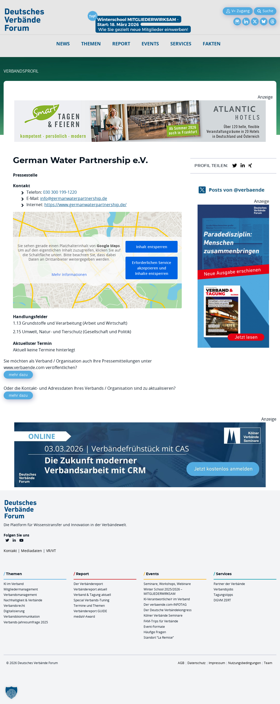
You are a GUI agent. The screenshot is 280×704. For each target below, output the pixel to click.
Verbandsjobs (223, 589)
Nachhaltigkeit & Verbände (23, 600)
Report (121, 43)
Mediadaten (31, 550)
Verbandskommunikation (22, 616)
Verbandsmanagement (20, 595)
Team (268, 663)
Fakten (212, 43)
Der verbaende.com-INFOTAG (165, 604)
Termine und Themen (89, 605)
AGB (181, 663)
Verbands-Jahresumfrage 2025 (26, 622)
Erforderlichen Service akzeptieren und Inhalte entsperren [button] (151, 268)
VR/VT (51, 550)
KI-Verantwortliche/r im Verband (167, 599)
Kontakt (10, 550)
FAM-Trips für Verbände (161, 621)
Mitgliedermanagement (21, 589)
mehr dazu (18, 374)
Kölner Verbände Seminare (163, 615)
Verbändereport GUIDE (90, 611)
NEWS (63, 43)
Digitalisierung (14, 611)
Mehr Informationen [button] (69, 274)
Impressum (217, 663)
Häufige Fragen (155, 632)
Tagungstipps (223, 595)
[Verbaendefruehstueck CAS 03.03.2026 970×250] (140, 425)
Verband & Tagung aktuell (92, 595)
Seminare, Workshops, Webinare (167, 584)
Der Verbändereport (88, 584)
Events (150, 43)
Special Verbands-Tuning (91, 600)
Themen (91, 43)
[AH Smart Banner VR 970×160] (140, 103)
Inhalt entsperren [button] (151, 246)
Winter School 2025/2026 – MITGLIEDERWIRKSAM (163, 591)
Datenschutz (196, 663)
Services (180, 43)
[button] (11, 692)
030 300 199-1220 (60, 192)
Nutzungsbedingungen (244, 663)
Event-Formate (154, 626)
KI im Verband (14, 584)
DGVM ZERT (222, 600)
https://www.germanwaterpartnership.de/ (85, 204)
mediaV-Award (84, 616)
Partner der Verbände (229, 584)
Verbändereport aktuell (90, 589)
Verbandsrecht (14, 605)
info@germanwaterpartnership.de (73, 198)
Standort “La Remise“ (159, 637)
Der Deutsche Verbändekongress (168, 610)
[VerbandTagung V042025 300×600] (233, 208)
